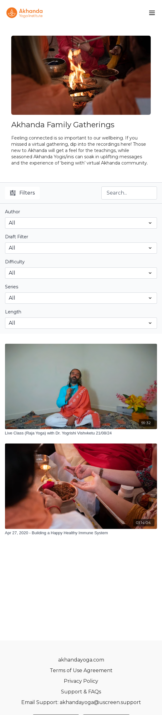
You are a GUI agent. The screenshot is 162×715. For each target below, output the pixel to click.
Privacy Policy (81, 681)
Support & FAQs (81, 692)
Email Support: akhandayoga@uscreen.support (81, 702)
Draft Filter (16, 237)
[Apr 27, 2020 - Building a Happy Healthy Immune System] (81, 533)
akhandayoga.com (81, 660)
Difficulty (15, 262)
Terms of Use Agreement (81, 670)
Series (11, 287)
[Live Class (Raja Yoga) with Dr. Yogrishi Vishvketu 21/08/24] (81, 433)
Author (12, 212)
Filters (22, 193)
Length (13, 312)
